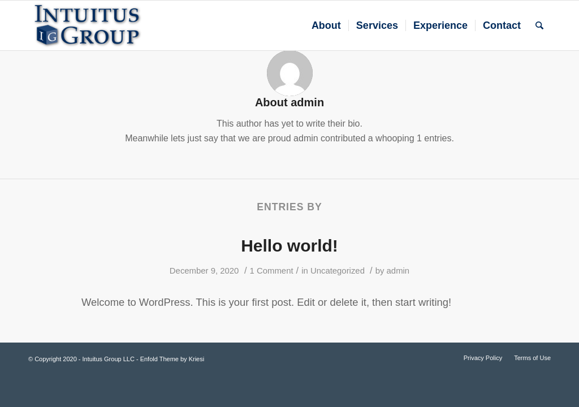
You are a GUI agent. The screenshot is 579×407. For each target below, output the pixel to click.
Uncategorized (337, 270)
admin (398, 270)
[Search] (539, 25)
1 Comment (271, 270)
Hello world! (289, 245)
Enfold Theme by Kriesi (172, 359)
